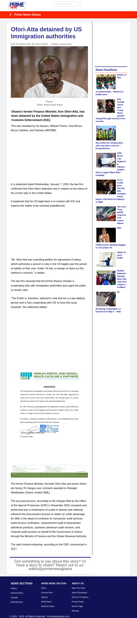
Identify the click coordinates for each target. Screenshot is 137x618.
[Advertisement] (49, 159)
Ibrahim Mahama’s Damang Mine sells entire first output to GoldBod (122, 279)
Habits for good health (121, 255)
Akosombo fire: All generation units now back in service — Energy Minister (109, 146)
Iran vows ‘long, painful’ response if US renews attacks (121, 215)
